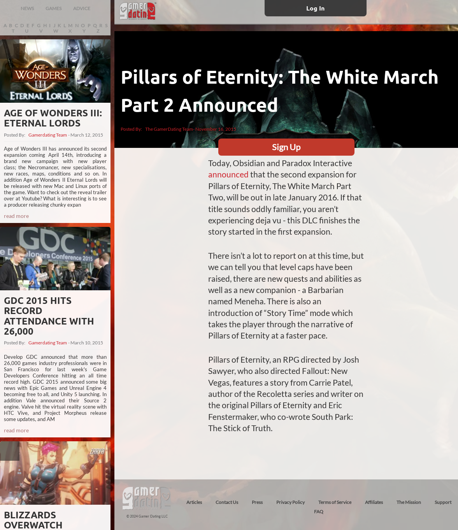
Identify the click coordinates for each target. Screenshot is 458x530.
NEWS (27, 8)
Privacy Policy (290, 502)
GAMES (53, 8)
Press (257, 502)
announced (228, 174)
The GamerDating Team (169, 129)
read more (16, 215)
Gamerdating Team (47, 135)
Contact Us (227, 502)
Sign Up (286, 147)
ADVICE (81, 8)
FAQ (318, 511)
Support (443, 502)
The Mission (409, 502)
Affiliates (374, 502)
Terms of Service (334, 502)
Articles (194, 502)
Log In (315, 8)
